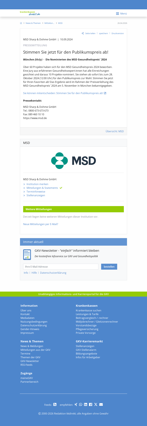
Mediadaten (27, 318)
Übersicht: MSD (115, 131)
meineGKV (27, 378)
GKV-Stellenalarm (86, 350)
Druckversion (118, 33)
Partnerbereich (29, 381)
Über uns (26, 310)
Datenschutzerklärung (34, 325)
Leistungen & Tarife (87, 314)
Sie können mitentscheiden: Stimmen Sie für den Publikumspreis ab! (63, 93)
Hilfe (34, 272)
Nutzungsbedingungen (34, 321)
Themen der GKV (30, 357)
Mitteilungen (42, 188)
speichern (103, 33)
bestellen (109, 266)
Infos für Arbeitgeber (88, 357)
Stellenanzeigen (36, 195)
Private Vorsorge (86, 333)
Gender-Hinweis (30, 329)
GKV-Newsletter (30, 361)
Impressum (27, 333)
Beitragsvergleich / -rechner (92, 318)
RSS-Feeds (26, 365)
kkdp (38, 59)
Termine (25, 353)
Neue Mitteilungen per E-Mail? (40, 224)
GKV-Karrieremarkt (89, 341)
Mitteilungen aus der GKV (35, 350)
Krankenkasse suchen (88, 310)
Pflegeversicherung (87, 329)
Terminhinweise (36, 191)
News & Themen (32, 341)
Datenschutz (53, 272)
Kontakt (25, 314)
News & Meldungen (32, 346)
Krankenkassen (87, 305)
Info (26, 272)
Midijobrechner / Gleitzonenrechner (97, 321)
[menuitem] (21, 23)
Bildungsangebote (86, 353)
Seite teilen (90, 33)
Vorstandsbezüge (86, 325)
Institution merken (37, 184)
